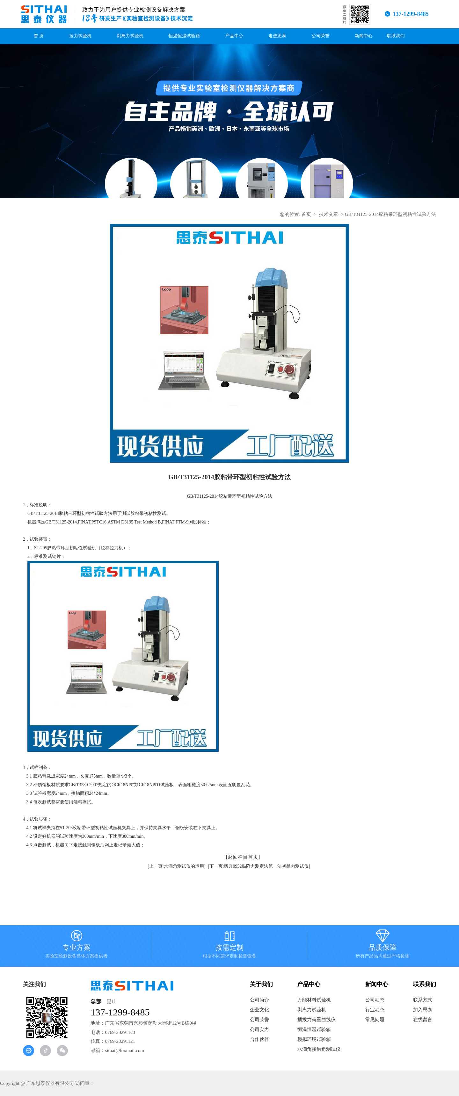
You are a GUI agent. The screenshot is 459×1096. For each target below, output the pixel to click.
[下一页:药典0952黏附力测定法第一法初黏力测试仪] (259, 866)
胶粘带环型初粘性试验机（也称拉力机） (87, 547)
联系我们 (396, 35)
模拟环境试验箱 (314, 1039)
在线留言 (422, 1019)
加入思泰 (422, 1009)
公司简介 (259, 999)
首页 (306, 214)
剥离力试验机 (130, 35)
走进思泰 (277, 35)
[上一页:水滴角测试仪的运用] (176, 866)
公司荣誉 (321, 35)
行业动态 (374, 1009)
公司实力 (259, 1029)
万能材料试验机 (314, 999)
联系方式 (422, 999)
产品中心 (234, 35)
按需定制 (229, 946)
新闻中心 (364, 35)
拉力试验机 (80, 35)
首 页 (39, 35)
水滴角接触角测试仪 (318, 1049)
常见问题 (374, 1019)
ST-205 (40, 547)
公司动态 (374, 999)
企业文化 (259, 1009)
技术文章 (328, 214)
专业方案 (76, 946)
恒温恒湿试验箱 (184, 35)
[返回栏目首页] (243, 857)
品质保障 (382, 946)
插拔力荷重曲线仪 (316, 1019)
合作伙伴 (259, 1039)
